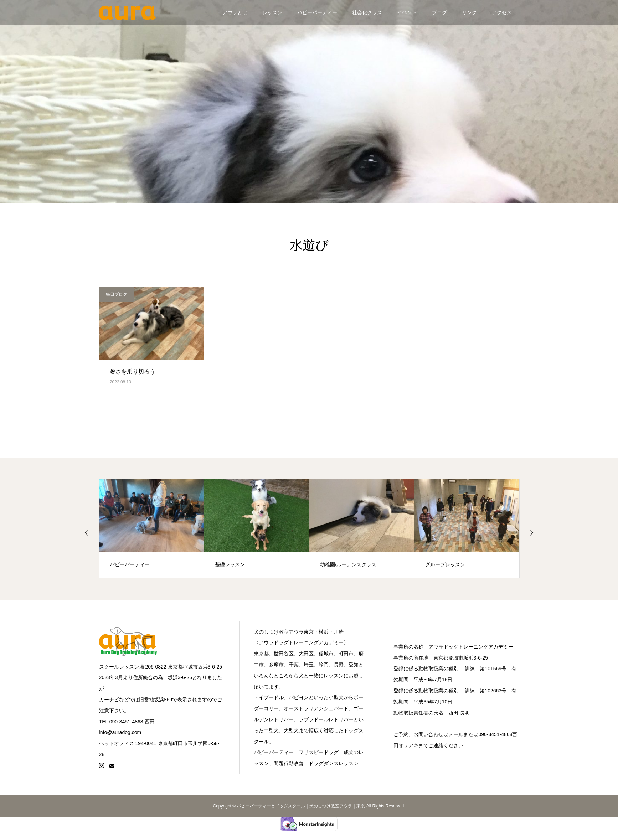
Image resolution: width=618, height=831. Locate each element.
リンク (469, 12)
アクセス (502, 12)
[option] (151, 528)
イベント (407, 12)
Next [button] (531, 532)
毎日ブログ (116, 294)
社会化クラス (367, 12)
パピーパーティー (317, 12)
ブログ (439, 12)
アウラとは (234, 12)
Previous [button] (86, 532)
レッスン (272, 12)
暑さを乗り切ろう (132, 371)
